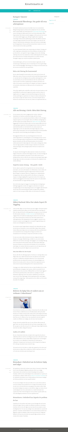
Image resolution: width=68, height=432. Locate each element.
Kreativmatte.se (34, 4)
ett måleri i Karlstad (29, 214)
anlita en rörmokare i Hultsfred (38, 375)
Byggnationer (51, 20)
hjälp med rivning (37, 121)
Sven (10, 32)
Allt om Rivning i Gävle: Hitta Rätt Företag (29, 111)
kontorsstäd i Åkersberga (38, 31)
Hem (30, 10)
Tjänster (15, 19)
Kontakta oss (36, 10)
